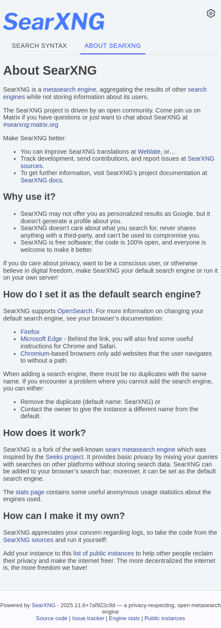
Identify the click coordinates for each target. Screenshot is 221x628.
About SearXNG (113, 45)
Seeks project (64, 456)
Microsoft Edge (41, 338)
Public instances (165, 618)
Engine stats (124, 618)
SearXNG (44, 605)
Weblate (149, 151)
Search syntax (39, 45)
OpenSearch (74, 310)
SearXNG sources (28, 539)
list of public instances (103, 553)
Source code (52, 618)
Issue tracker (88, 618)
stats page (30, 492)
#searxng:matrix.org (30, 124)
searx (112, 449)
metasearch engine (69, 89)
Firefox (30, 331)
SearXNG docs (41, 180)
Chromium (34, 353)
